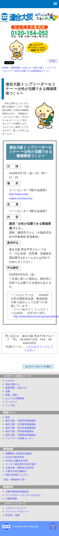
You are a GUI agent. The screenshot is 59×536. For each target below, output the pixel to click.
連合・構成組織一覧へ (15, 479)
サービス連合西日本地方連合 (20, 464)
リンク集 (10, 405)
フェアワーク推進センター (19, 438)
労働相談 (14, 398)
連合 (7, 417)
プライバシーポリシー (17, 511)
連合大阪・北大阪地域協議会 (20, 424)
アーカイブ (11, 402)
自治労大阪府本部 (14, 457)
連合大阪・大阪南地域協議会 (20, 434)
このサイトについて (16, 508)
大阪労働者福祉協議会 (17, 491)
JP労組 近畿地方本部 (16, 460)
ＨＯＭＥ (10, 380)
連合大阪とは (12, 384)
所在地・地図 (12, 515)
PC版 (52, 61)
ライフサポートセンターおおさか (23, 495)
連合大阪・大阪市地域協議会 (20, 420)
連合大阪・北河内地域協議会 (20, 427)
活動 (7, 391)
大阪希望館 (11, 498)
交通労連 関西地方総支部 (19, 467)
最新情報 (16, 387)
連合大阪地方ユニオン (17, 474)
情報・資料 (11, 395)
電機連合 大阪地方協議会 (18, 453)
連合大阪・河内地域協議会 (19, 431)
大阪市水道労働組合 (16, 471)
